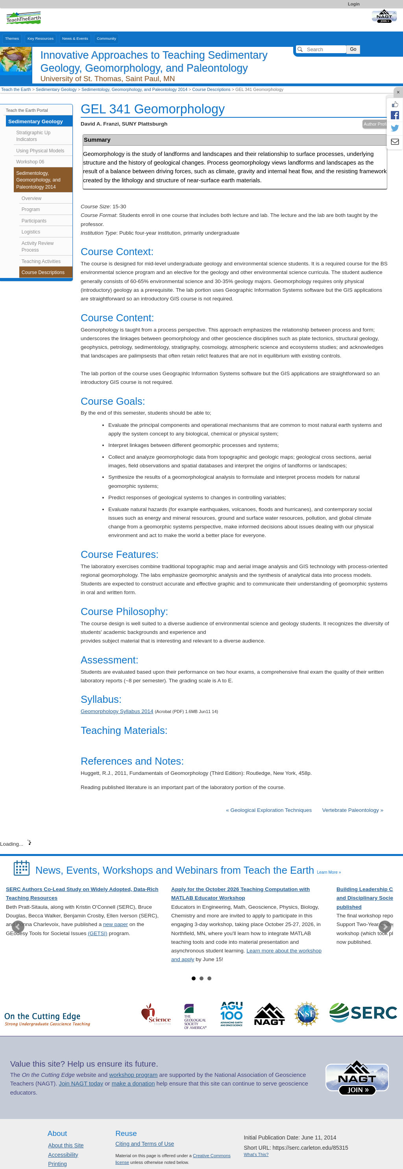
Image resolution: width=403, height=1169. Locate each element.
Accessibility (63, 1155)
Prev (18, 927)
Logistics (31, 232)
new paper (115, 924)
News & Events (75, 38)
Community (106, 38)
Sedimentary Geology (56, 89)
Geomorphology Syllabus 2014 (117, 711)
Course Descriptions (211, 89)
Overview (32, 198)
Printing (57, 1164)
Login (354, 4)
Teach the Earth (16, 89)
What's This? (256, 1154)
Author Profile (377, 124)
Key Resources (41, 38)
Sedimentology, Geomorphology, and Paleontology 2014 (134, 89)
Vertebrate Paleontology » (352, 810)
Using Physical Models (40, 151)
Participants (34, 221)
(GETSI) (97, 933)
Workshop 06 (30, 162)
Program (31, 209)
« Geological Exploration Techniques (269, 810)
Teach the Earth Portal (27, 110)
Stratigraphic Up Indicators (33, 136)
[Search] (321, 49)
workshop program (133, 1075)
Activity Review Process (38, 247)
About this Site (65, 1145)
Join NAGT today (81, 1083)
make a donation (133, 1083)
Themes (12, 38)
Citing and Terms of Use (144, 1144)
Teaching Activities (41, 261)
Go (353, 49)
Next (385, 927)
